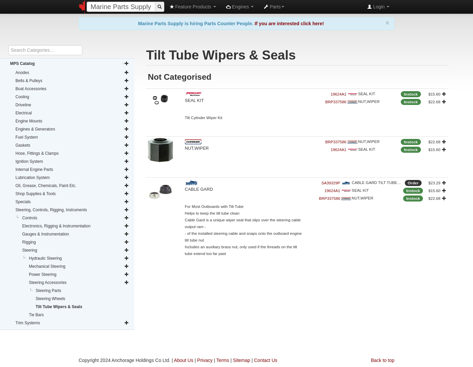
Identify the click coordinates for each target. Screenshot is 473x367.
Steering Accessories (79, 283)
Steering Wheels (50, 298)
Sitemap (241, 360)
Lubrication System (72, 178)
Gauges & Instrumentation (75, 234)
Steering (75, 250)
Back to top (382, 360)
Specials (72, 202)
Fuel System (72, 137)
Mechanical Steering (79, 266)
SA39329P (330, 183)
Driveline (72, 105)
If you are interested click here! (289, 23)
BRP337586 (335, 102)
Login (378, 6)
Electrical (72, 113)
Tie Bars (36, 315)
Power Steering (79, 274)
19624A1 (338, 94)
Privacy (205, 360)
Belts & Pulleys (72, 81)
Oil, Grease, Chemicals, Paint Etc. (72, 186)
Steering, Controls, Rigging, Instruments (72, 210)
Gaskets (72, 145)
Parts (274, 6)
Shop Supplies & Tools (72, 194)
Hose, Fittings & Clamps (72, 153)
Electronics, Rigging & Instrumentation (75, 226)
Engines (240, 6)
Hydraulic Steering (79, 258)
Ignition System (72, 161)
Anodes (72, 73)
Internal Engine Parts (72, 170)
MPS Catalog (69, 64)
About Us (184, 360)
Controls (75, 218)
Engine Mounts (72, 121)
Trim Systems (72, 323)
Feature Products (192, 6)
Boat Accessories (72, 89)
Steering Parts (48, 290)
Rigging (75, 242)
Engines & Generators (72, 129)
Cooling (72, 97)
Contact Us (265, 360)
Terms (222, 360)
